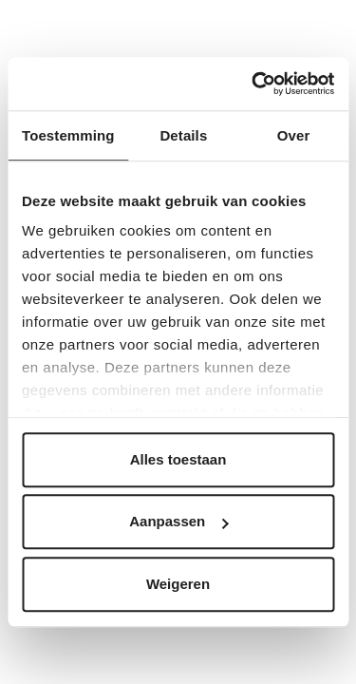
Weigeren (178, 584)
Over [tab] (293, 135)
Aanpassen (178, 521)
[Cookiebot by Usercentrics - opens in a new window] (253, 83)
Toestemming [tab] (68, 135)
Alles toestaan (178, 459)
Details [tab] (183, 135)
